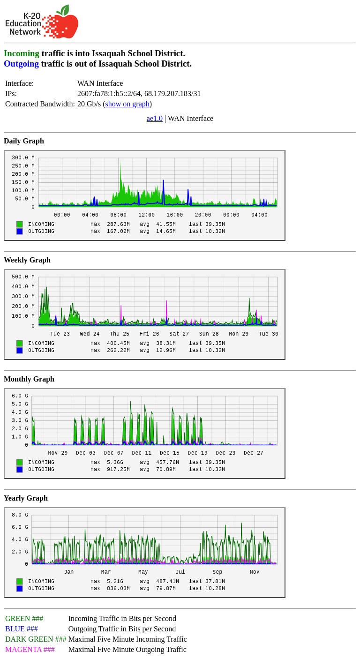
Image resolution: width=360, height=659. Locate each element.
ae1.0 (155, 118)
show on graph (127, 104)
